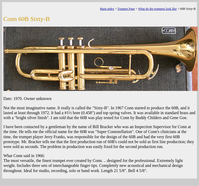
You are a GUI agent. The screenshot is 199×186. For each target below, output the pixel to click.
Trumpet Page (126, 9)
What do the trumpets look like (157, 9)
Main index (107, 9)
